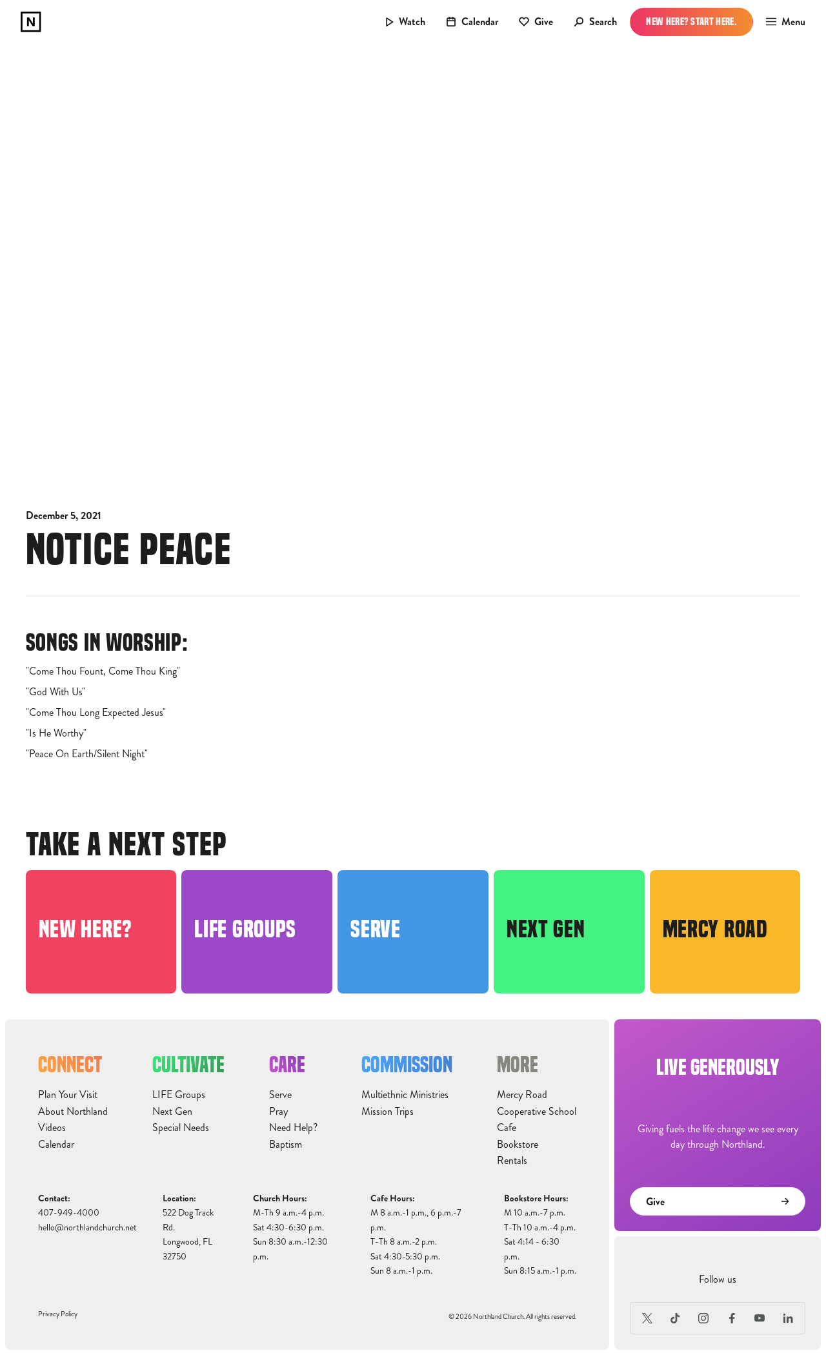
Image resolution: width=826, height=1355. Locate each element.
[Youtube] (760, 1318)
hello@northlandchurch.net (87, 1227)
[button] (781, 22)
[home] (31, 22)
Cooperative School (536, 1112)
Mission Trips (387, 1112)
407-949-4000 (68, 1213)
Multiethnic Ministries (404, 1095)
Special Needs (180, 1128)
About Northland (73, 1112)
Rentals (512, 1161)
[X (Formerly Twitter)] (647, 1318)
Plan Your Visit (67, 1095)
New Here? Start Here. (691, 21)
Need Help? (293, 1128)
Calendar (56, 1144)
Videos (52, 1128)
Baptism (285, 1144)
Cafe (506, 1128)
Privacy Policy (57, 1314)
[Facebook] (732, 1318)
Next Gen (172, 1112)
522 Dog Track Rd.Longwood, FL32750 (188, 1234)
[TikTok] (675, 1318)
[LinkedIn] (788, 1318)
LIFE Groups (178, 1095)
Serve (280, 1095)
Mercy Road (522, 1095)
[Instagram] (703, 1318)
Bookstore (517, 1144)
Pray (278, 1112)
